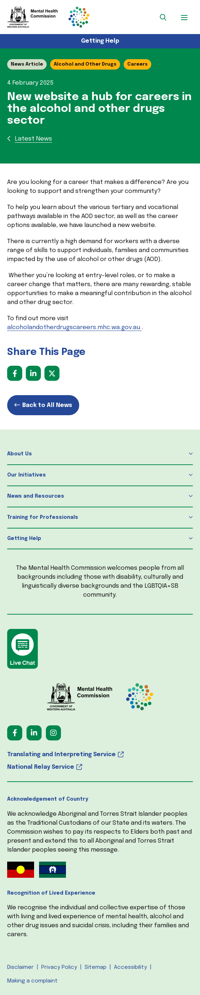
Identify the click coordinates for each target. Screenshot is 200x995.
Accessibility (130, 967)
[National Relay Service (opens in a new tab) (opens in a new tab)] (100, 767)
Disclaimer (20, 967)
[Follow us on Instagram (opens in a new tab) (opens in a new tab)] (53, 732)
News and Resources (35, 496)
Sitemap (95, 967)
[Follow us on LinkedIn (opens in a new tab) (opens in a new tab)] (34, 732)
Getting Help (100, 41)
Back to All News (47, 405)
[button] (163, 17)
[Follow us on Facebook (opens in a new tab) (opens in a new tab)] (14, 732)
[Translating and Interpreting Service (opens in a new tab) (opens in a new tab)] (100, 754)
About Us (19, 453)
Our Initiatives (26, 475)
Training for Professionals (42, 517)
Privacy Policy (59, 967)
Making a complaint (32, 981)
